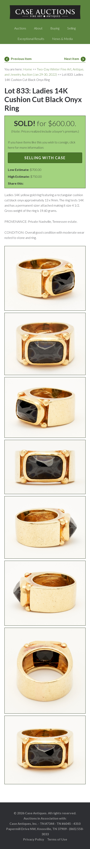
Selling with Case (45, 158)
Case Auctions (44, 12)
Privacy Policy (33, 839)
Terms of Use (57, 839)
